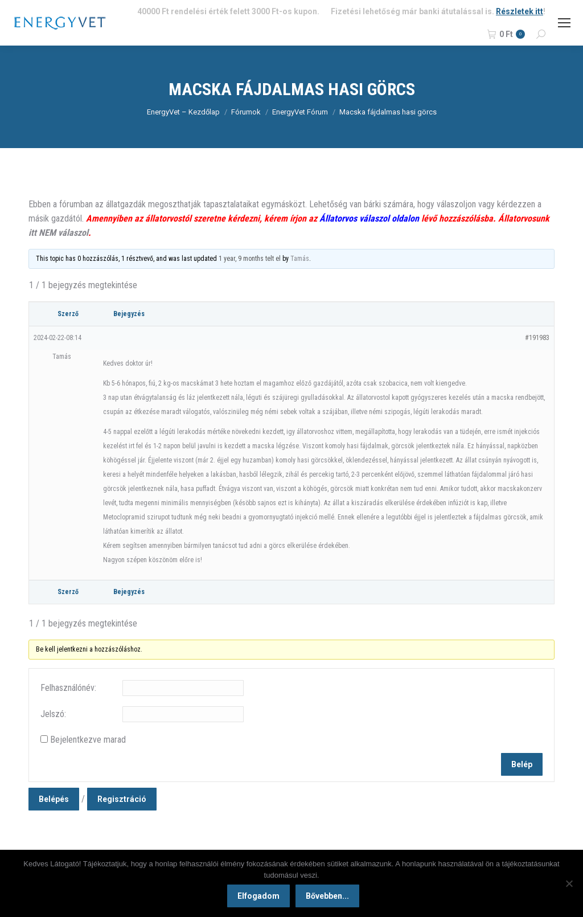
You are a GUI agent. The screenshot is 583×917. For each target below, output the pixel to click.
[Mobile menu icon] (564, 22)
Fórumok (246, 112)
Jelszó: (53, 714)
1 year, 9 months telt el (250, 259)
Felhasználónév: (68, 687)
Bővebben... (328, 897)
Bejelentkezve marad (88, 739)
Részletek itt (519, 11)
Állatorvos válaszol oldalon (369, 218)
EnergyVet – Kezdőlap (183, 112)
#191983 (537, 338)
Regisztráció (121, 799)
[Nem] (568, 884)
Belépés (54, 799)
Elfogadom (260, 897)
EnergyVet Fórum (300, 112)
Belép (521, 764)
